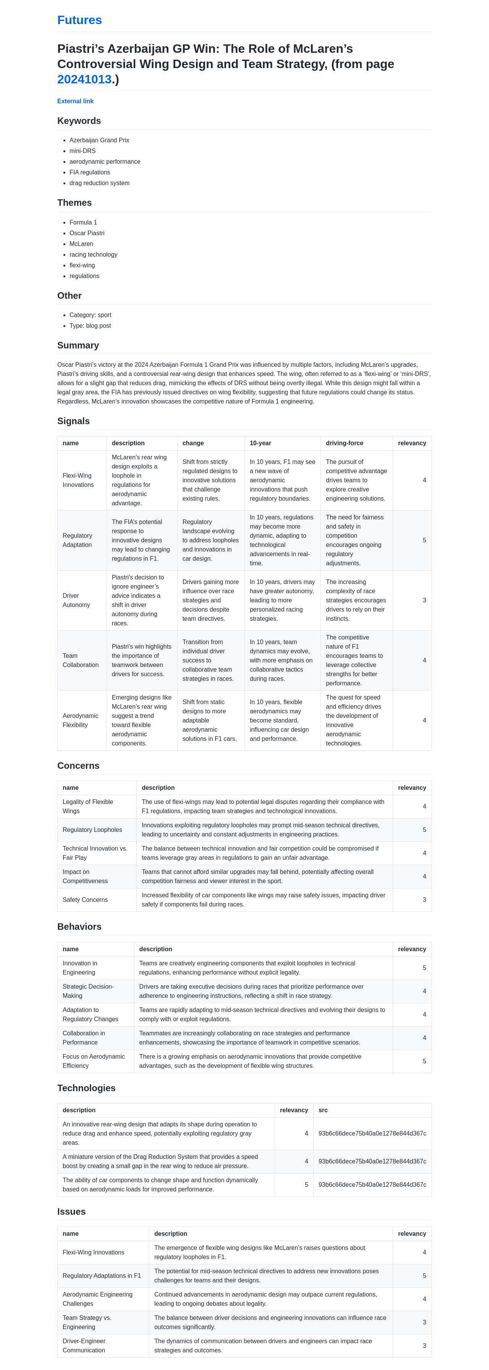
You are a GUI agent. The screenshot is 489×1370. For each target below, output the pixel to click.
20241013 (84, 79)
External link (75, 101)
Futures (79, 20)
